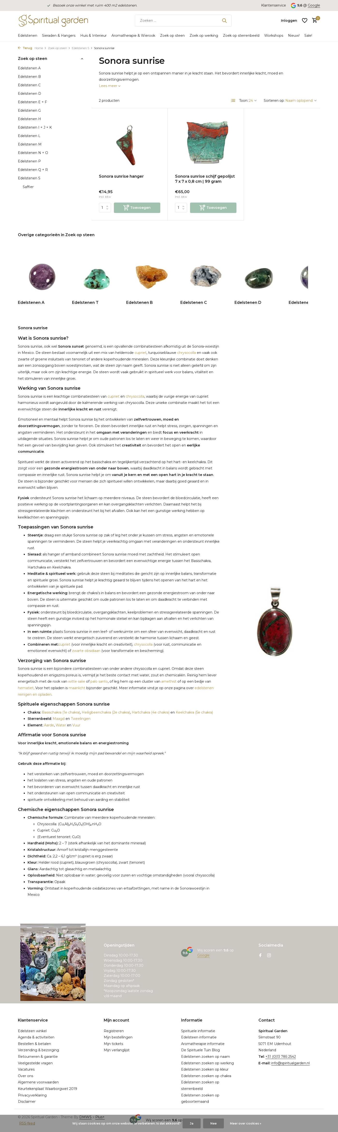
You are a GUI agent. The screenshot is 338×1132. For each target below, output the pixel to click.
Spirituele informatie (198, 1031)
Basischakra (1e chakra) (60, 712)
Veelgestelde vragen (35, 1063)
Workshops (273, 35)
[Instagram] (269, 956)
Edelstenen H (29, 119)
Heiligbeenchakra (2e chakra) (106, 712)
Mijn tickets (113, 1044)
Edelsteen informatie (199, 1037)
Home (40, 48)
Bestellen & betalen (34, 1044)
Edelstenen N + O (33, 153)
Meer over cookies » (245, 1123)
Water (61, 725)
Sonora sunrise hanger (121, 176)
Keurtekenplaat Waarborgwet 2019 (47, 1089)
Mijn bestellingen (118, 1037)
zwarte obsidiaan (86, 651)
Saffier (28, 187)
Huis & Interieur (93, 35)
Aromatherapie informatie (203, 1044)
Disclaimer (27, 1101)
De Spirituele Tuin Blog (200, 1050)
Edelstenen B (29, 76)
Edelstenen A (29, 68)
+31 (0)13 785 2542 (280, 1056)
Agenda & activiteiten (36, 1037)
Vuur (76, 725)
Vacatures (26, 1069)
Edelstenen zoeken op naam (205, 1056)
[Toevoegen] (137, 208)
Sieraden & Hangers (58, 35)
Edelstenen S (82, 48)
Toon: (243, 100)
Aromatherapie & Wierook (133, 35)
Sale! (308, 35)
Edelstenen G (29, 110)
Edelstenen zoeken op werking (207, 1063)
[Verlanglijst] (304, 20)
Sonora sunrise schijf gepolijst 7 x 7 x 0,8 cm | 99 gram (205, 179)
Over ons (25, 1076)
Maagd (58, 718)
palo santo (99, 681)
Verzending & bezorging (38, 1050)
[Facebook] (260, 956)
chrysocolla (186, 353)
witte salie (76, 681)
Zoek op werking (204, 35)
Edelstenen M (30, 144)
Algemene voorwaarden (38, 1082)
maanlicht (77, 688)
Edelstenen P (29, 161)
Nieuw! (294, 35)
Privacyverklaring (32, 1095)
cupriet (141, 353)
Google (314, 5)
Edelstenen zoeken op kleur (204, 1069)
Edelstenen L (29, 136)
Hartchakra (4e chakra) (150, 712)
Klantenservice (273, 5)
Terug (25, 48)
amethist (168, 681)
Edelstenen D (29, 93)
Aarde (48, 725)
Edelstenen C (29, 85)
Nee (213, 1123)
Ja (191, 1123)
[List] (233, 100)
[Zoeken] (183, 21)
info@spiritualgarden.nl (290, 1063)
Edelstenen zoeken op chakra (206, 1076)
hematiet (26, 688)
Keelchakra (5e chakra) (194, 712)
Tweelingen (80, 718)
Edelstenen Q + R (33, 170)
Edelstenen (27, 35)
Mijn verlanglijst (117, 1050)
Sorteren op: (274, 100)
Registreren (114, 1031)
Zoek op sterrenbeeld (241, 35)
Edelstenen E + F (32, 102)
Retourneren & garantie (38, 1056)
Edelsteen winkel (32, 1031)
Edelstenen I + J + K (35, 127)
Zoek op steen (172, 35)
